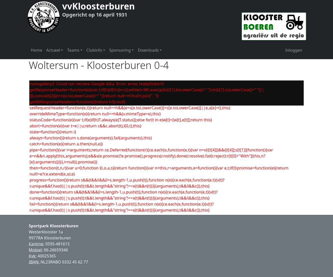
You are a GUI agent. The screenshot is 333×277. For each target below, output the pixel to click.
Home (36, 50)
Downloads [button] (148, 50)
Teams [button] (73, 50)
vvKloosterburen (98, 6)
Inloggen (293, 50)
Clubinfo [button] (94, 50)
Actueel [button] (53, 50)
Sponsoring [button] (120, 50)
